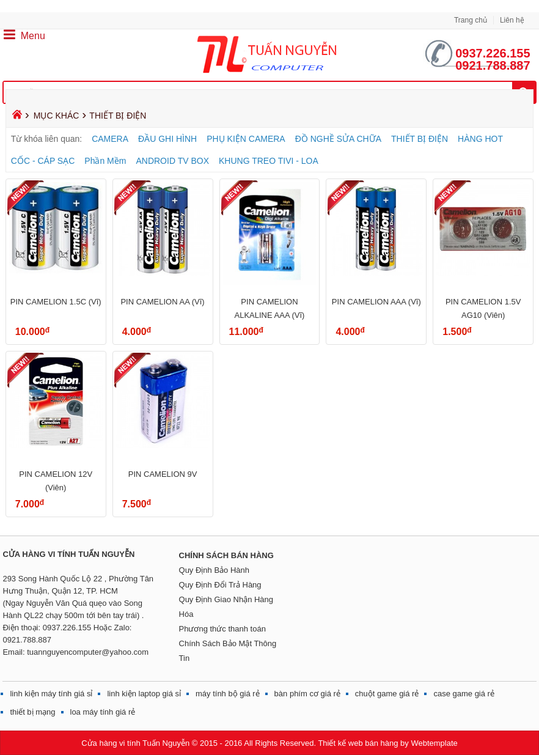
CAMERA (110, 139)
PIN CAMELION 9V (162, 474)
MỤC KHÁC (56, 115)
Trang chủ (470, 20)
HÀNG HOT (480, 139)
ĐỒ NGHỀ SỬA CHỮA (338, 139)
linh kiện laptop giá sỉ (144, 693)
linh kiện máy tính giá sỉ (51, 693)
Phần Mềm (105, 161)
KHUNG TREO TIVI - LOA (268, 161)
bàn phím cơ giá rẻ (307, 693)
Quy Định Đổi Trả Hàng (220, 584)
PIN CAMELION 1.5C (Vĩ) (55, 301)
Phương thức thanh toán (222, 628)
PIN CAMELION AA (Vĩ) (162, 301)
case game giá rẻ (463, 693)
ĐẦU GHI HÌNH (167, 139)
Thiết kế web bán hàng (358, 743)
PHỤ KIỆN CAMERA (246, 139)
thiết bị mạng (32, 711)
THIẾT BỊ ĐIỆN (419, 139)
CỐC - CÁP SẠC (43, 161)
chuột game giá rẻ (387, 693)
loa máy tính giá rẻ (103, 711)
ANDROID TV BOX (172, 161)
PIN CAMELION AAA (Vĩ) (376, 301)
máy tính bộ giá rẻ (228, 693)
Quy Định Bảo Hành (214, 570)
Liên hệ (512, 20)
